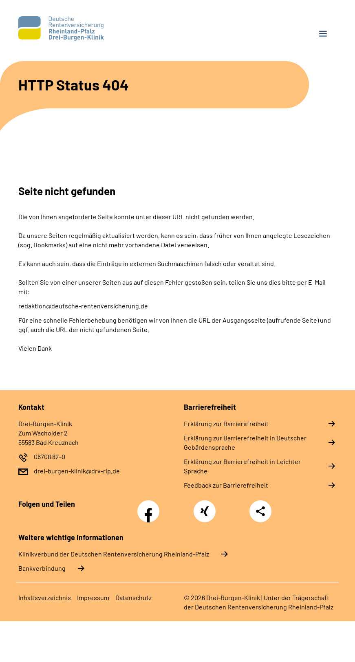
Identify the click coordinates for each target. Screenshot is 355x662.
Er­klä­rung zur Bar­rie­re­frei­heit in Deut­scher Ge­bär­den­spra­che (245, 442)
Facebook (150, 507)
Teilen (260, 511)
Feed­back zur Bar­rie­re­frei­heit (226, 485)
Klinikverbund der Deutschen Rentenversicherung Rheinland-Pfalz (113, 554)
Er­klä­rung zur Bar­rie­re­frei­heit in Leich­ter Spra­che (242, 466)
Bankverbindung (42, 568)
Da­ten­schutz (133, 597)
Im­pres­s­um (93, 597)
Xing (204, 507)
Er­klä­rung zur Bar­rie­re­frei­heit (226, 423)
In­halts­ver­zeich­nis (44, 597)
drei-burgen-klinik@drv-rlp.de (77, 471)
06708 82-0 (49, 456)
